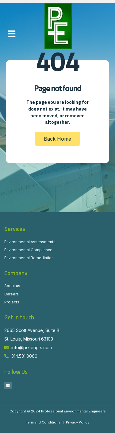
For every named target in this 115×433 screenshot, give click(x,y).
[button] (11, 33)
